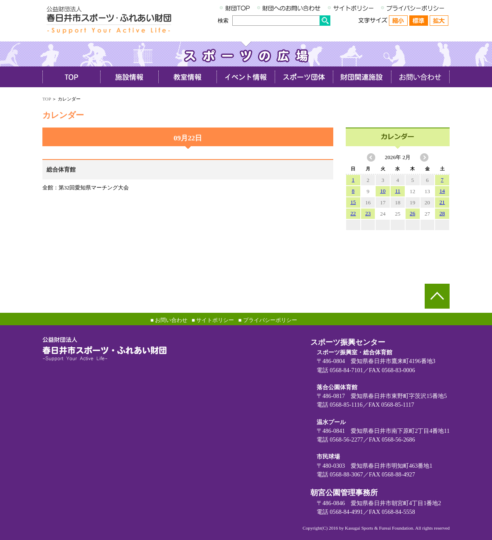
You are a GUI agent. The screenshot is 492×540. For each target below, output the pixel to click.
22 (353, 213)
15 (353, 202)
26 (412, 213)
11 (398, 191)
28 (442, 213)
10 (383, 191)
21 (442, 202)
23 (368, 213)
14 (442, 191)
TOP (46, 98)
